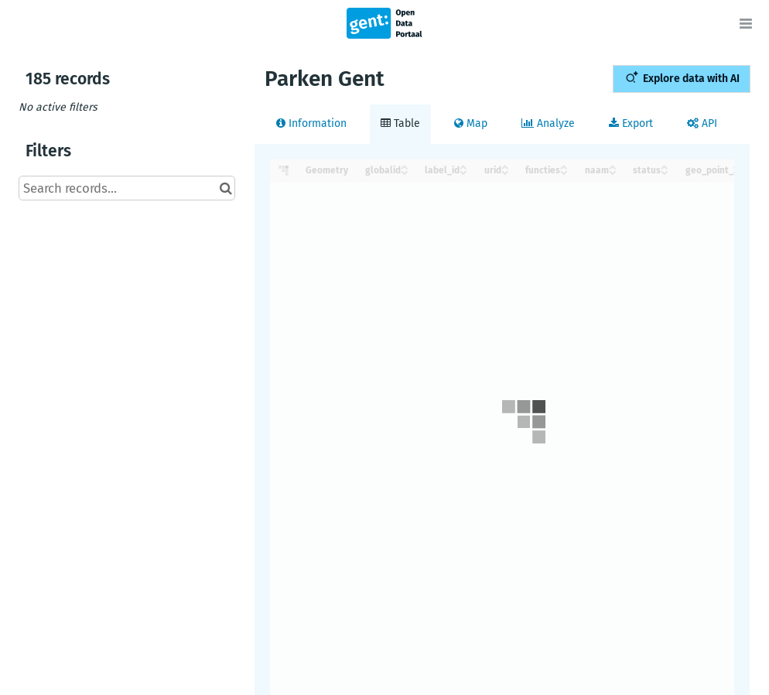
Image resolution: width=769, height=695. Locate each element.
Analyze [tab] (548, 123)
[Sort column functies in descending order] (564, 171)
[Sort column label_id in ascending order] (463, 166)
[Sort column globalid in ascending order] (404, 166)
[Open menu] (746, 23)
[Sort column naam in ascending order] (613, 166)
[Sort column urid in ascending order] (505, 166)
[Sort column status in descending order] (664, 171)
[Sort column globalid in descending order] (404, 171)
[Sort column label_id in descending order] (463, 171)
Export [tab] (631, 123)
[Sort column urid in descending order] (505, 171)
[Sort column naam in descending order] (613, 171)
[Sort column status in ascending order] (664, 166)
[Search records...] (127, 188)
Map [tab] (470, 123)
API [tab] (702, 123)
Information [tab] (311, 123)
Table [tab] (400, 123)
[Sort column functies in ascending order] (564, 166)
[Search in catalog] (225, 188)
